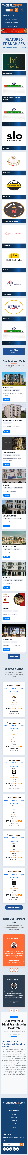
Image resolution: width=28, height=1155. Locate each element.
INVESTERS (14, 688)
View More (14, 656)
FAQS (14, 1114)
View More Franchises (14, 351)
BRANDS (6, 688)
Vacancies (14, 1124)
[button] (3, 30)
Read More (6, 399)
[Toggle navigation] (24, 5)
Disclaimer (14, 1117)
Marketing (14, 1120)
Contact (14, 1127)
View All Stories (14, 907)
